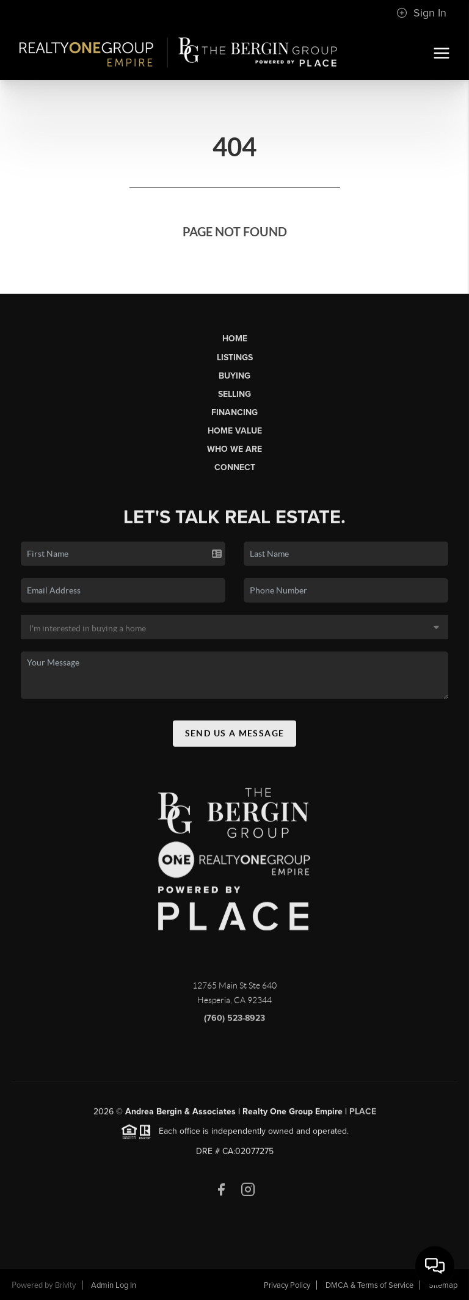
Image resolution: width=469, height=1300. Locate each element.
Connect (234, 467)
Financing (234, 412)
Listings (235, 357)
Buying (234, 376)
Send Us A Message (235, 736)
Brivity (65, 1285)
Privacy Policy (287, 1285)
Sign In (421, 13)
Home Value (235, 431)
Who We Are (234, 449)
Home (234, 338)
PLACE (362, 1115)
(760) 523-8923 (234, 1022)
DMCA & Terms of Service (369, 1285)
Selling (234, 394)
